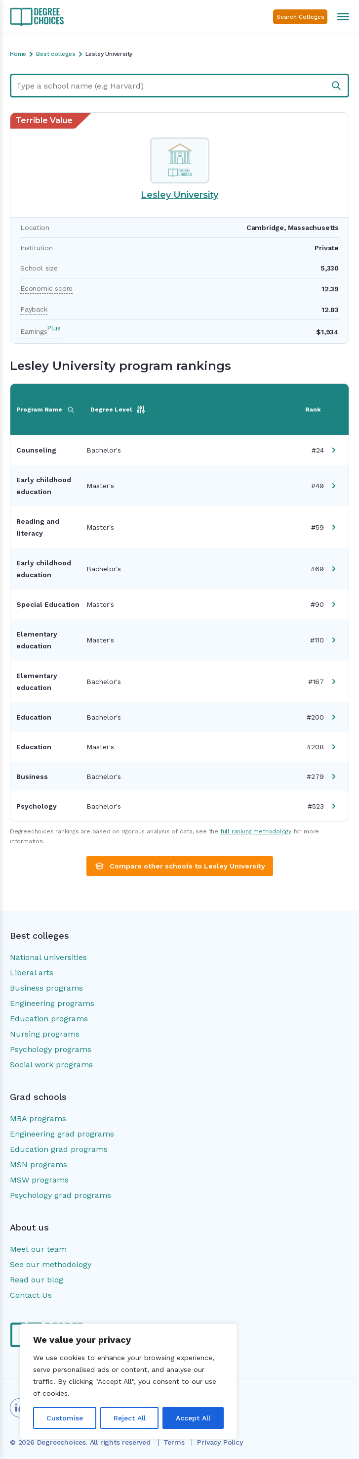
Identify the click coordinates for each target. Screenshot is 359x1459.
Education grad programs (59, 1149)
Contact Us (31, 1295)
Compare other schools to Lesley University (179, 866)
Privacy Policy (219, 1442)
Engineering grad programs (62, 1134)
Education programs (49, 1018)
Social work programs (51, 1064)
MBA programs (38, 1118)
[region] (128, 1381)
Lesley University (179, 194)
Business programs (46, 988)
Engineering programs (52, 1003)
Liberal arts (31, 972)
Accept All (193, 1418)
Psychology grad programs (60, 1195)
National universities (48, 957)
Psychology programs (50, 1049)
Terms (174, 1442)
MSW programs (39, 1180)
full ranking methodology (255, 831)
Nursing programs (45, 1034)
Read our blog (36, 1279)
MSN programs (38, 1164)
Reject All (130, 1418)
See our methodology (50, 1264)
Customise (64, 1418)
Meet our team (38, 1249)
